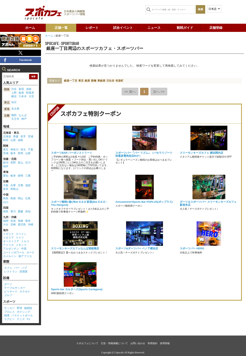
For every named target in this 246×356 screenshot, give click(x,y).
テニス (21, 319)
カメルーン (9, 256)
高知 (28, 211)
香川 (13, 211)
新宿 (21, 89)
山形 (13, 140)
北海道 (7, 136)
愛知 (5, 175)
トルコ (25, 241)
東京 (81, 80)
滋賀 (28, 185)
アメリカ (8, 244)
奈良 (5, 188)
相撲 (6, 315)
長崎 (20, 220)
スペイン (21, 233)
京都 (20, 185)
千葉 (30, 149)
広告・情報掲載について (114, 343)
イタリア (8, 237)
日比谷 (110, 80)
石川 (28, 162)
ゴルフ (8, 295)
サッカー (9, 308)
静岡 (20, 175)
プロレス (9, 311)
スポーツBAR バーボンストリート (71, 152)
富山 (20, 162)
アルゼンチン (11, 248)
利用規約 (152, 343)
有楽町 (119, 80)
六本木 (23, 96)
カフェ (8, 267)
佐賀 (13, 220)
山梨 (28, 153)
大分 (5, 224)
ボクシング (23, 311)
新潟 (5, 162)
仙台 (14, 102)
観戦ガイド (185, 27)
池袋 (28, 89)
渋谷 (14, 89)
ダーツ (8, 284)
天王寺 (15, 118)
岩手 (23, 136)
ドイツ (20, 237)
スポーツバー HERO (192, 248)
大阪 (5, 185)
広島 (28, 198)
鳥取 (5, 198)
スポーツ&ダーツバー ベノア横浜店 (136, 248)
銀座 (87, 80)
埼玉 (23, 149)
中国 (23, 248)
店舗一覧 (61, 27)
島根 (13, 198)
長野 (13, 162)
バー (16, 267)
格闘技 (28, 308)
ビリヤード (10, 291)
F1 (28, 319)
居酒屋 (23, 271)
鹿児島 (22, 224)
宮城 (30, 136)
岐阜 (13, 175)
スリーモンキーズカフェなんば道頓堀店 (75, 248)
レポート (92, 27)
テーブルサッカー (14, 287)
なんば (23, 115)
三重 (28, 175)
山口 (5, 202)
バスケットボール (22, 315)
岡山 (20, 198)
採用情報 (165, 343)
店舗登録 (215, 27)
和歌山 (14, 188)
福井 (5, 166)
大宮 (31, 96)
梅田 (14, 115)
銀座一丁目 (70, 80)
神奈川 (14, 149)
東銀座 (101, 80)
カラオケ (24, 291)
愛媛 (20, 211)
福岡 (5, 220)
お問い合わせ (137, 343)
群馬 (20, 153)
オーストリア (11, 241)
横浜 (14, 96)
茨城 (5, 153)
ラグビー (9, 319)
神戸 (24, 118)
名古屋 (15, 108)
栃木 (13, 153)
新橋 (93, 80)
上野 (14, 92)
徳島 (5, 211)
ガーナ (30, 252)
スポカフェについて (87, 343)
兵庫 (13, 185)
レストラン (10, 271)
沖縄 (30, 224)
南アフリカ (25, 256)
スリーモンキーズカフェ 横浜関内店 (201, 152)
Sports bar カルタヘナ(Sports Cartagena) (76, 289)
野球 (19, 308)
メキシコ (21, 244)
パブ (24, 267)
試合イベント (123, 27)
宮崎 (13, 224)
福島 (20, 140)
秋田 (5, 140)
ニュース (154, 27)
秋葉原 (30, 92)
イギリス (8, 233)
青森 (15, 136)
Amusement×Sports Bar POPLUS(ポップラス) (144, 201)
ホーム (30, 27)
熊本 (28, 220)
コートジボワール (13, 252)
